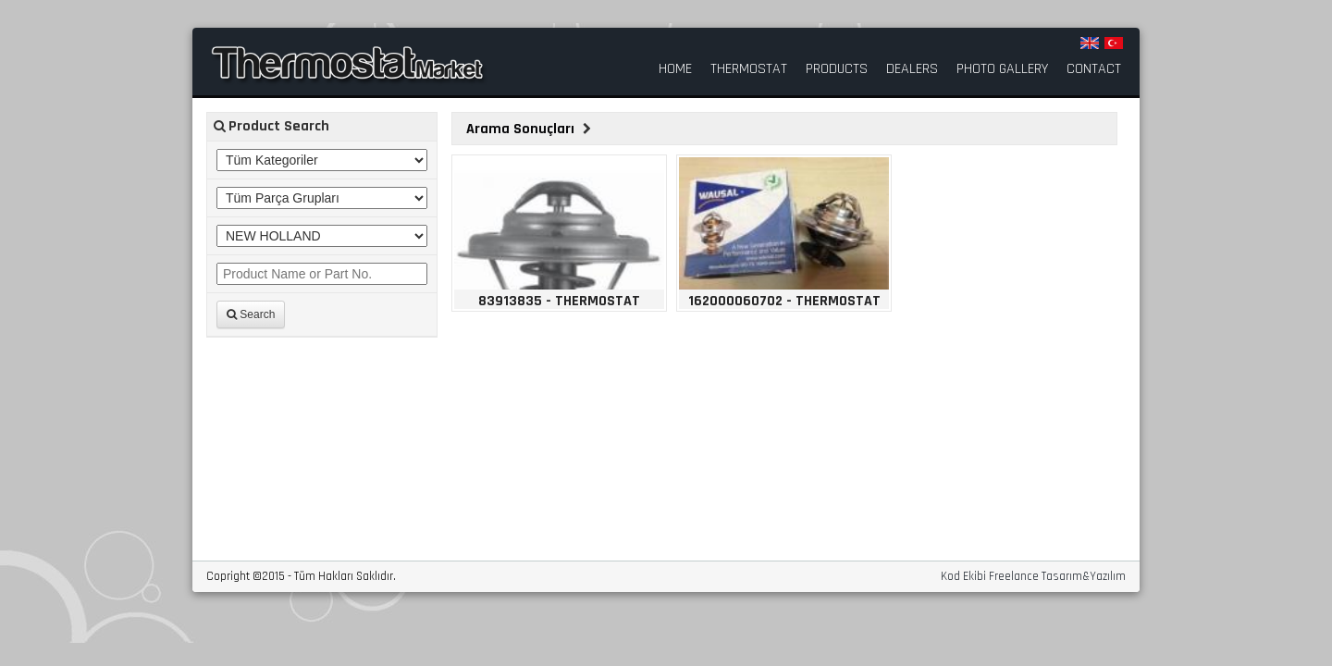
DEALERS (912, 69)
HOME (675, 69)
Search (251, 314)
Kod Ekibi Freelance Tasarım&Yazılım (1033, 577)
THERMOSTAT (748, 69)
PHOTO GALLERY (1002, 69)
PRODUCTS (837, 69)
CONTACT (1094, 69)
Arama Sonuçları (522, 129)
